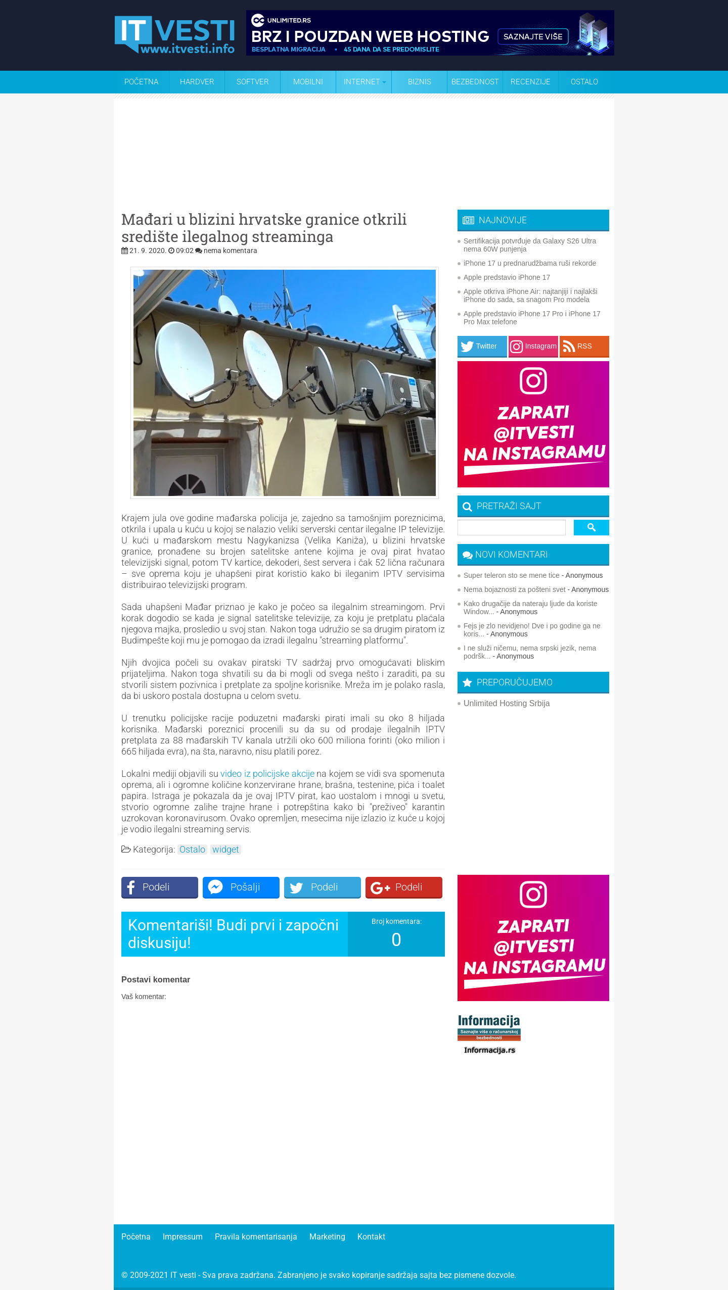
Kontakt (371, 1237)
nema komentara (230, 250)
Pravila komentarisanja (256, 1237)
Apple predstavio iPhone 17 (507, 277)
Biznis (419, 81)
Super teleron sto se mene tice (512, 575)
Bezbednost (475, 81)
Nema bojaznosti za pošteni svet (515, 589)
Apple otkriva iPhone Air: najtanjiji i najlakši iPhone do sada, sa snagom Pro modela (531, 295)
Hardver (197, 81)
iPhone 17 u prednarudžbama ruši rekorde (530, 263)
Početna (141, 81)
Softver (253, 81)
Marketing (327, 1237)
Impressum (183, 1237)
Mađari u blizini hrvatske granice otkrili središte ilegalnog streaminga (264, 228)
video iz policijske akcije (267, 773)
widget (225, 850)
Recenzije (531, 81)
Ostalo (192, 850)
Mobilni (308, 81)
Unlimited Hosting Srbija (507, 703)
